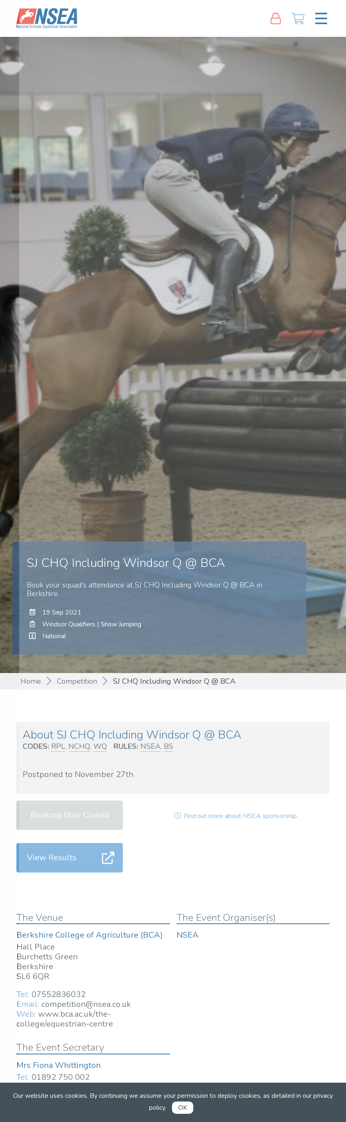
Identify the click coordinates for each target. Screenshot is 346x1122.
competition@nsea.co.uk (86, 1004)
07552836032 (59, 994)
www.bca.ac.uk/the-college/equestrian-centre (64, 1019)
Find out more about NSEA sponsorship (235, 816)
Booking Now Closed (69, 815)
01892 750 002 (61, 1077)
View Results (52, 857)
